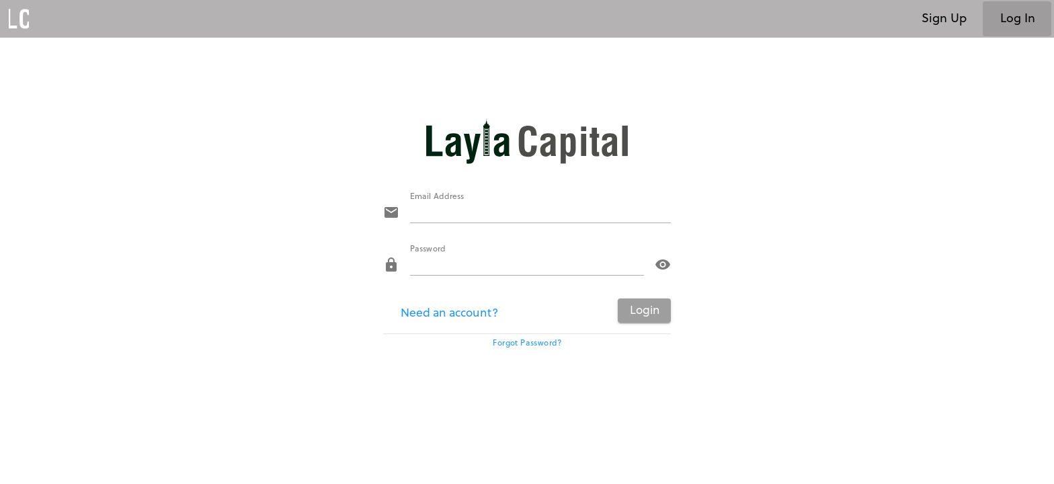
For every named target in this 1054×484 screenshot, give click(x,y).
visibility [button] (663, 265)
